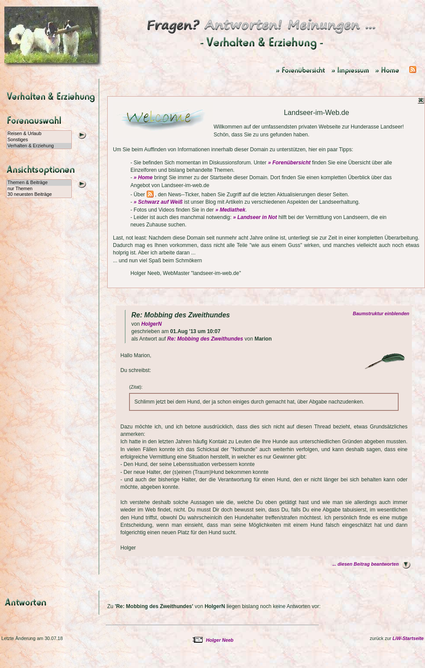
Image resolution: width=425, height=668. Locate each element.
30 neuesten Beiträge (39, 194)
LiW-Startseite (408, 638)
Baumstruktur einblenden (382, 313)
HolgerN (151, 324)
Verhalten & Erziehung (39, 146)
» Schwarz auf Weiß (158, 202)
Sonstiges (39, 140)
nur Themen (39, 189)
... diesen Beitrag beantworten (365, 564)
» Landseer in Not (255, 217)
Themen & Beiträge (39, 183)
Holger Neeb (220, 640)
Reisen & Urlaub (39, 134)
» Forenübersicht (289, 163)
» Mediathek (230, 210)
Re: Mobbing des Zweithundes (205, 339)
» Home (142, 177)
